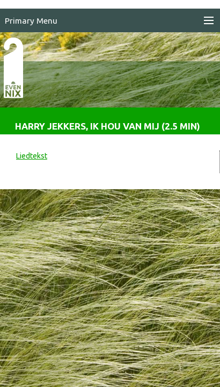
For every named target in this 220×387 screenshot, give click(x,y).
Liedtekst (31, 156)
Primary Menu (31, 20)
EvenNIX (19, 84)
